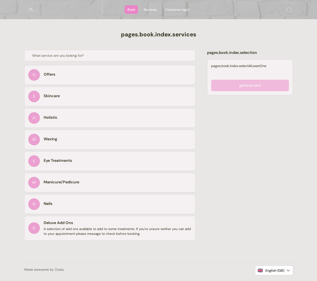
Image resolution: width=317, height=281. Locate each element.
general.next (250, 85)
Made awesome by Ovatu (44, 269)
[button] (274, 270)
